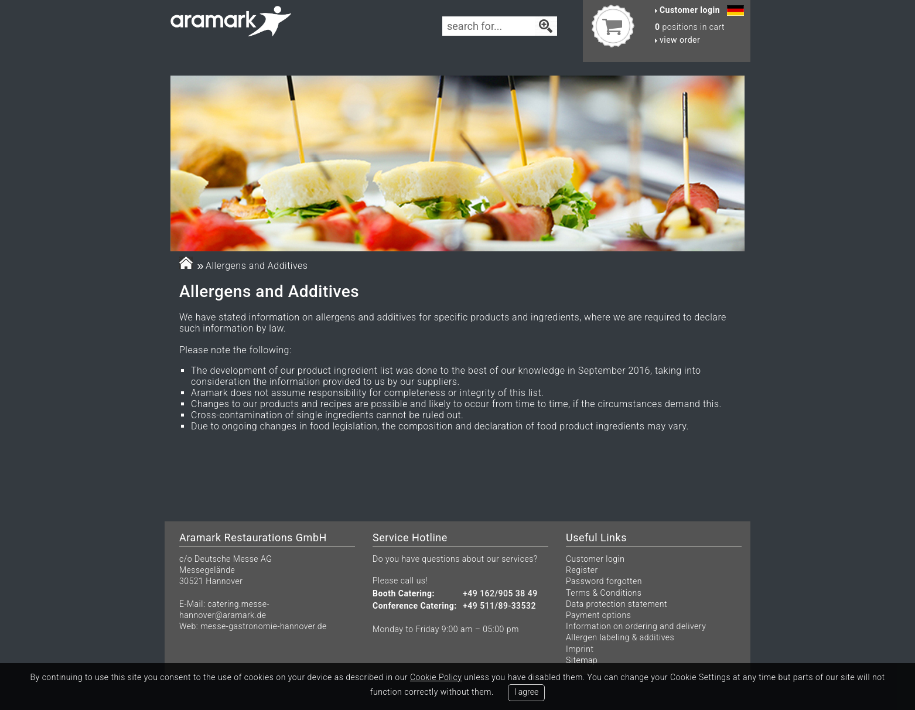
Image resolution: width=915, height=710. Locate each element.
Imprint (579, 649)
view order (677, 40)
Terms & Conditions (603, 593)
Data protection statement (616, 604)
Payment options (598, 615)
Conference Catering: (415, 606)
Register (582, 570)
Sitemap (582, 660)
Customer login (595, 559)
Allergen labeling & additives (620, 637)
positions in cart (690, 27)
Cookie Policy (436, 677)
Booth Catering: (404, 593)
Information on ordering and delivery (636, 626)
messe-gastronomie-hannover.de (263, 626)
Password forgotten (604, 581)
